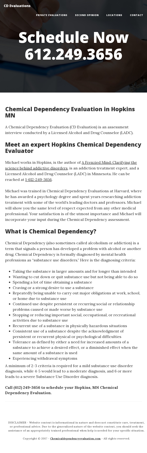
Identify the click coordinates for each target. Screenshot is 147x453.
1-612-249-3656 (38, 179)
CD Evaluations (17, 5)
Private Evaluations (51, 15)
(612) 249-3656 (26, 387)
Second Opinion (87, 15)
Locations (114, 15)
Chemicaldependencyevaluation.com (75, 438)
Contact (136, 15)
